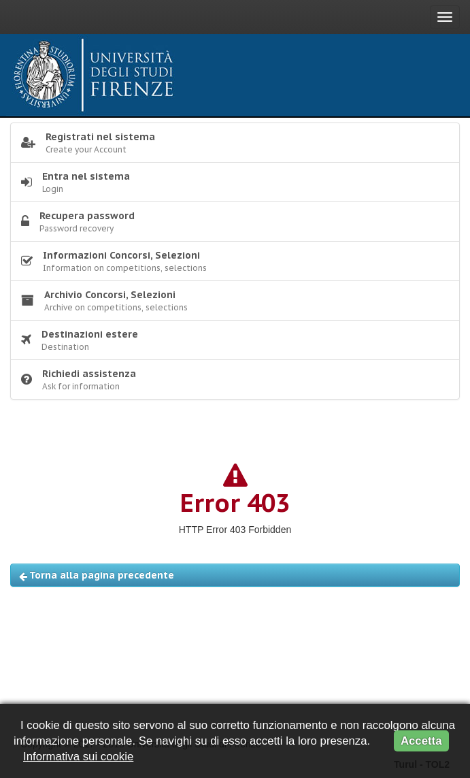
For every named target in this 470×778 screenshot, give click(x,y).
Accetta (421, 740)
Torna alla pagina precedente (96, 575)
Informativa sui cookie (78, 756)
